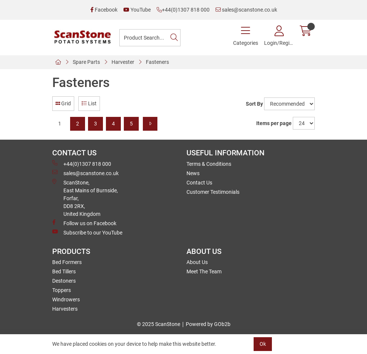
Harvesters (65, 309)
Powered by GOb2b (208, 324)
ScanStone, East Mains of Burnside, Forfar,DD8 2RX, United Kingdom (85, 198)
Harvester (123, 62)
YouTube (137, 10)
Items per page (274, 123)
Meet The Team (204, 271)
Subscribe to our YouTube (87, 232)
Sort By (254, 104)
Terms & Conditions (208, 164)
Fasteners (157, 62)
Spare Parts (86, 62)
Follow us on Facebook (84, 223)
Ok (263, 344)
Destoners (64, 281)
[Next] (150, 124)
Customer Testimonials (212, 192)
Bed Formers (67, 262)
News (193, 173)
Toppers (61, 290)
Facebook (103, 10)
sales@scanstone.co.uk (246, 10)
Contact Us (199, 183)
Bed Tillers (64, 271)
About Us (197, 262)
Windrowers (66, 299)
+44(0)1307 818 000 (183, 10)
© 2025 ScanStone (158, 324)
